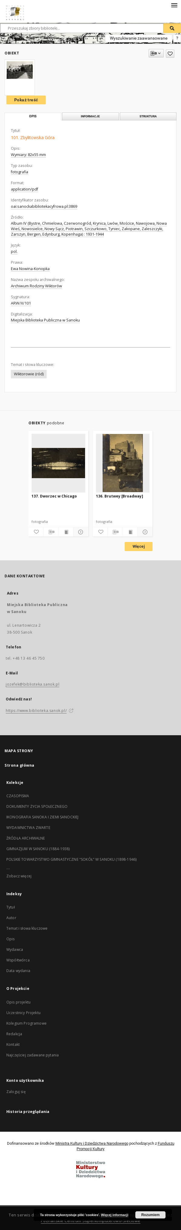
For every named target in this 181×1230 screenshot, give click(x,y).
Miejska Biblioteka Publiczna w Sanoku (45, 320)
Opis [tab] (33, 116)
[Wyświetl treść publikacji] (65, 532)
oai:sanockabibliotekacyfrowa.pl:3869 (44, 206)
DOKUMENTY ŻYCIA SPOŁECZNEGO (36, 806)
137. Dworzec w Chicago (54, 496)
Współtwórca (18, 960)
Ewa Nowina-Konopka (30, 268)
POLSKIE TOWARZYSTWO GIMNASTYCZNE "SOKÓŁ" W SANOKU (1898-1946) (71, 859)
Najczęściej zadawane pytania (32, 1055)
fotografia (19, 172)
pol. (14, 251)
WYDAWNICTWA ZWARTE (28, 827)
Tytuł (10, 907)
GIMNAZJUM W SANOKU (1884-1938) (38, 848)
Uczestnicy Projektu (23, 1012)
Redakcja (14, 1033)
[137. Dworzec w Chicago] (58, 463)
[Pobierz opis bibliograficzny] (51, 532)
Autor (11, 917)
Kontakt (13, 1044)
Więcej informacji (114, 1215)
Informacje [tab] (90, 116)
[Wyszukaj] (172, 28)
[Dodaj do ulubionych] (170, 54)
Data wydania (18, 970)
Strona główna (20, 765)
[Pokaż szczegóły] (80, 532)
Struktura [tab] (148, 116)
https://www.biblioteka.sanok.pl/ (36, 710)
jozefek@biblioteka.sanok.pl (32, 684)
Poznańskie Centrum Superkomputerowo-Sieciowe (90, 1220)
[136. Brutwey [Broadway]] (123, 463)
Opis (10, 938)
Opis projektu (18, 1002)
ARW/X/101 (21, 303)
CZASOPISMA (17, 795)
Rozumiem (150, 1215)
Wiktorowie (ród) (29, 374)
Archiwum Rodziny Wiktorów (36, 286)
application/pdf (24, 189)
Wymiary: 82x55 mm (28, 154)
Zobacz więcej (18, 876)
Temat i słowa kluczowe (27, 928)
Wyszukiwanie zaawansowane (138, 38)
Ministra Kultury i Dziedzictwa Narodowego (91, 1143)
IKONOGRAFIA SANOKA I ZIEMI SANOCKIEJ (42, 817)
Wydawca (14, 949)
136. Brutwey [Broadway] (119, 496)
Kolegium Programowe (26, 1023)
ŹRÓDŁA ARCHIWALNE (25, 838)
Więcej (139, 546)
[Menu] (174, 5)
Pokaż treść (26, 99)
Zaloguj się (16, 1091)
